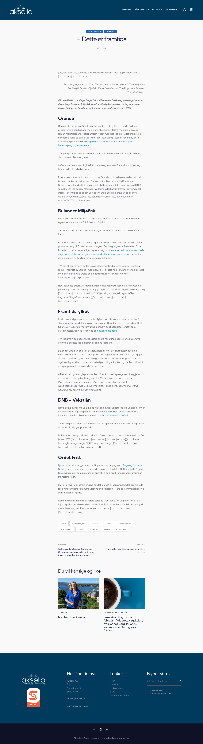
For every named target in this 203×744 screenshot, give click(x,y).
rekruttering (121, 529)
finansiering (96, 524)
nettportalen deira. (107, 330)
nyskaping (94, 529)
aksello (63, 524)
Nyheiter (114, 684)
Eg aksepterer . (161, 692)
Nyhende (110, 32)
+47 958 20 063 (78, 706)
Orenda (107, 529)
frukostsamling (66, 529)
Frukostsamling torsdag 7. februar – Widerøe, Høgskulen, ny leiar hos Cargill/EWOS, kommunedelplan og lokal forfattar (123, 624)
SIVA (112, 691)
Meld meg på (179, 681)
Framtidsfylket (124, 524)
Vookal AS (123, 738)
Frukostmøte (94, 32)
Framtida (110, 524)
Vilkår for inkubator (120, 695)
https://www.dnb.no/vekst (116, 415)
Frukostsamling (117, 688)
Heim (112, 680)
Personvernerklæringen (160, 693)
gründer (81, 529)
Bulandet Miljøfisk (79, 524)
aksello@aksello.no (76, 698)
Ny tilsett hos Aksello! (71, 617)
